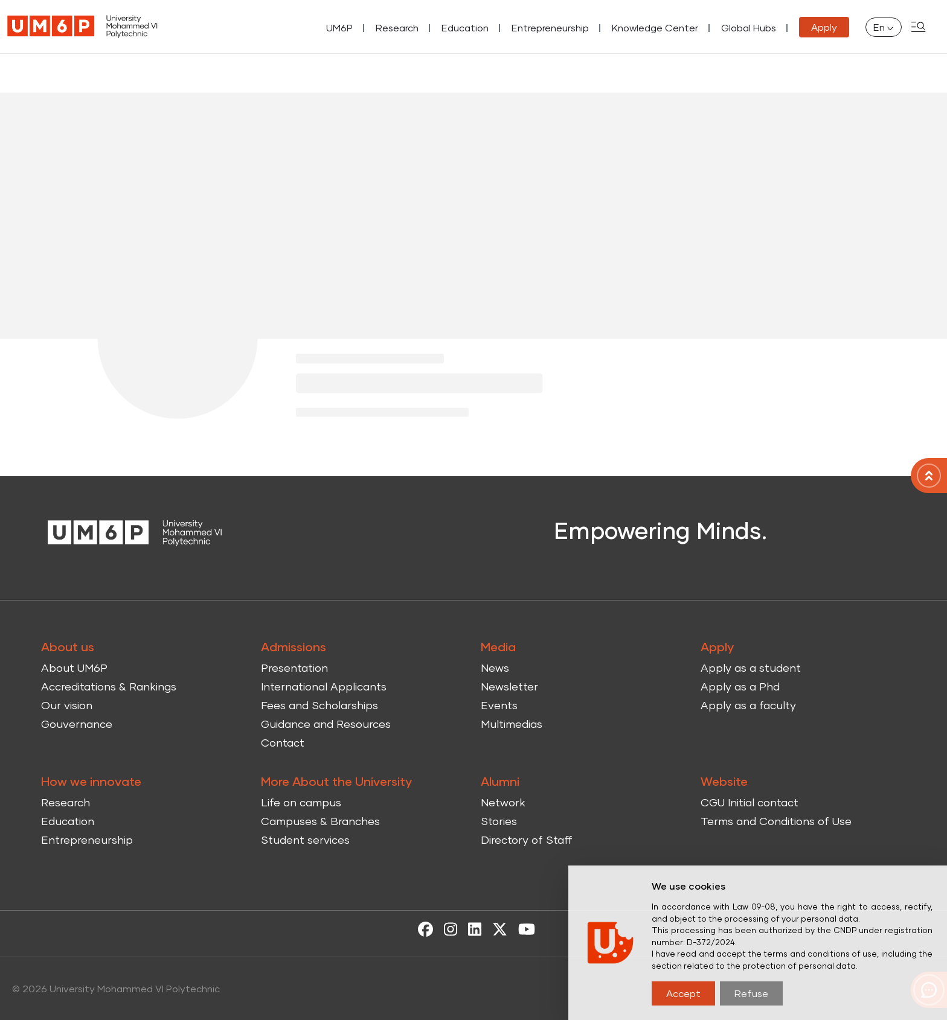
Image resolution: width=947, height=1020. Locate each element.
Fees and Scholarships (319, 705)
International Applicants (324, 686)
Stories (499, 820)
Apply (824, 27)
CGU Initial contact (749, 802)
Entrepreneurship (550, 27)
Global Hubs (748, 27)
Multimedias (511, 723)
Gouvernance (76, 723)
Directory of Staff (527, 839)
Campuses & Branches (320, 820)
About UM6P (74, 667)
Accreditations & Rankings (108, 686)
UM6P (339, 27)
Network (503, 802)
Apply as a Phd (740, 686)
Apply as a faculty (748, 705)
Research (397, 27)
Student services (305, 839)
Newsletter (509, 686)
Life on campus (301, 802)
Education (465, 27)
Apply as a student (751, 667)
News (495, 667)
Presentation (294, 667)
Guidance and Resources (326, 723)
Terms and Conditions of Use (776, 820)
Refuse (751, 993)
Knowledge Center (655, 27)
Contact (282, 742)
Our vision (66, 705)
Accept (683, 993)
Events (499, 705)
